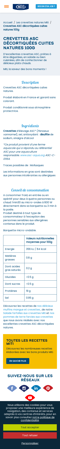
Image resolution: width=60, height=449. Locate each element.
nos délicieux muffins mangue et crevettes (28, 307)
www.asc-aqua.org (32, 155)
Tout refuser (30, 435)
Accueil (7, 22)
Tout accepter (30, 427)
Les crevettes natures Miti (32, 22)
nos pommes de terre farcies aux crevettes (28, 314)
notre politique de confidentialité (38, 418)
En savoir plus (17, 361)
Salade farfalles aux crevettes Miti (24, 313)
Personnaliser (30, 443)
